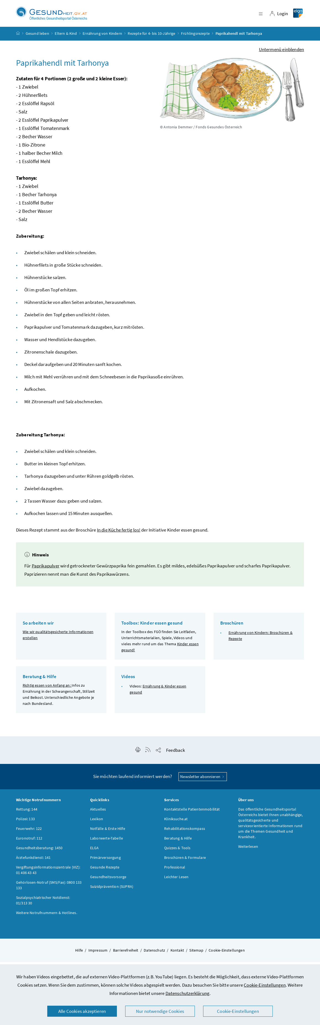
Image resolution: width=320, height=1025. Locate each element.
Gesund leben (37, 36)
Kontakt (177, 953)
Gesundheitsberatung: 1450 (39, 851)
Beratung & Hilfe (178, 841)
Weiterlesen (248, 849)
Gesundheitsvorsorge (108, 880)
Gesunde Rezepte (105, 870)
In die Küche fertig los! (118, 533)
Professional (174, 870)
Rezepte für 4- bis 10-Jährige (151, 36)
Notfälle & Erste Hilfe (107, 831)
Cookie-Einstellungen (265, 985)
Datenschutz (154, 953)
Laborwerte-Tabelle (106, 841)
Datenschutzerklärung (188, 993)
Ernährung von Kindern (102, 36)
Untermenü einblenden (281, 53)
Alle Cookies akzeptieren (82, 1011)
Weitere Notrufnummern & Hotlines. (46, 916)
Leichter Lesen (176, 880)
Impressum (98, 953)
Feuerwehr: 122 (29, 831)
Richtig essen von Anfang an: (47, 688)
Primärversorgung (105, 860)
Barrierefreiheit (125, 953)
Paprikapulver (45, 569)
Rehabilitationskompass (184, 831)
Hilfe (79, 953)
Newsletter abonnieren (202, 779)
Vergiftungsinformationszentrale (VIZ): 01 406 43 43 (48, 873)
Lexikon (96, 822)
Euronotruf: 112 (29, 841)
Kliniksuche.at (176, 822)
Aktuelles (98, 812)
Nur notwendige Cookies (160, 1011)
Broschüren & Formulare (185, 860)
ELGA (94, 851)
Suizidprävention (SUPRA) (111, 889)
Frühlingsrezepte (195, 36)
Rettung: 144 (26, 812)
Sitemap (196, 953)
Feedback (175, 753)
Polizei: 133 (25, 822)
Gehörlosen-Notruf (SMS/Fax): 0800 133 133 (49, 888)
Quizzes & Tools (177, 851)
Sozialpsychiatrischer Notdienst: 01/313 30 (43, 903)
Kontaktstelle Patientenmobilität (192, 812)
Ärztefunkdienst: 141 (33, 860)
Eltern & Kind (66, 36)
